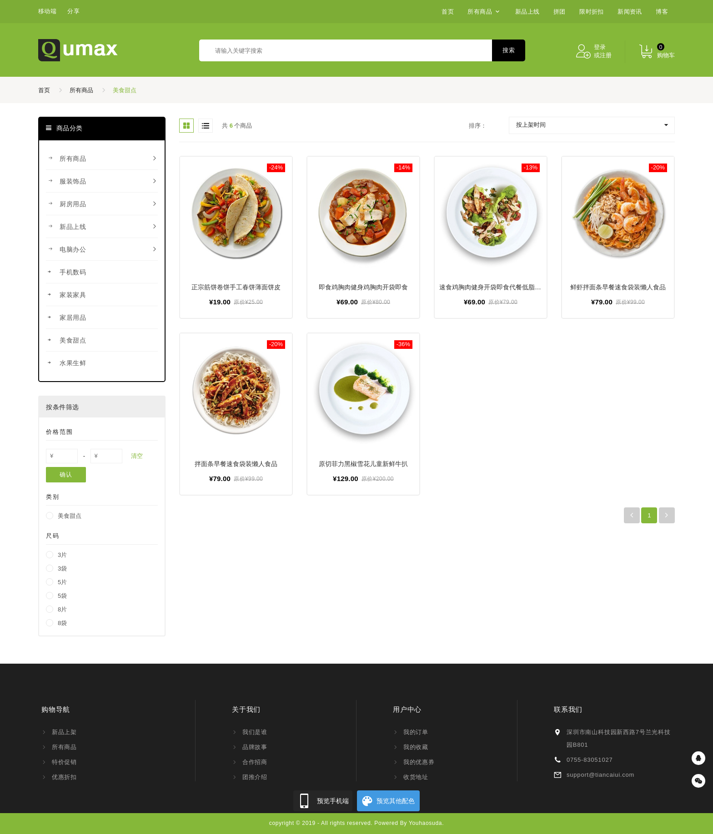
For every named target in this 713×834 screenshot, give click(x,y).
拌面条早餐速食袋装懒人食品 (236, 463)
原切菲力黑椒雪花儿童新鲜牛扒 (363, 463)
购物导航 (55, 709)
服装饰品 (102, 181)
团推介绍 (254, 777)
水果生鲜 (102, 363)
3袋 (62, 568)
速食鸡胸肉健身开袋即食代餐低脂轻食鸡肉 (499, 287)
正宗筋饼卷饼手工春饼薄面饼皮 (236, 287)
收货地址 (415, 777)
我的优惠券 (419, 762)
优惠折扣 (64, 777)
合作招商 (254, 762)
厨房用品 (102, 204)
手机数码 (102, 272)
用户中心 (407, 709)
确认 (66, 474)
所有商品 (81, 90)
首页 (44, 90)
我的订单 (415, 732)
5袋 (62, 595)
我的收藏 (415, 747)
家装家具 (102, 295)
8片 (62, 609)
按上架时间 (531, 124)
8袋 (62, 623)
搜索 (508, 50)
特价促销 (64, 762)
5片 (62, 582)
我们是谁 (254, 732)
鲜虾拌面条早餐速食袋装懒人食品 (618, 287)
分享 (73, 11)
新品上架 (64, 732)
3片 (62, 554)
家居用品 (102, 318)
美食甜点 (124, 90)
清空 (137, 455)
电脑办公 (102, 249)
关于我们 (246, 709)
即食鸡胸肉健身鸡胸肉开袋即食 (363, 287)
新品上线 (102, 227)
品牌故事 (254, 747)
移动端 (47, 11)
